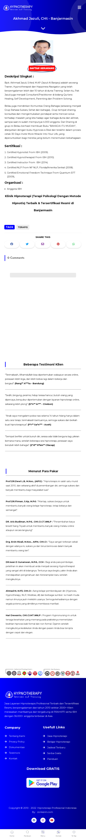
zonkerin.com (44, 812)
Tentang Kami (17, 736)
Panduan (52, 758)
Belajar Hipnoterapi (58, 741)
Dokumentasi (17, 747)
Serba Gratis (54, 753)
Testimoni (15, 752)
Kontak (14, 758)
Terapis (23, 227)
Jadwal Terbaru (56, 747)
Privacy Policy (17, 741)
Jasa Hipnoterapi (57, 736)
